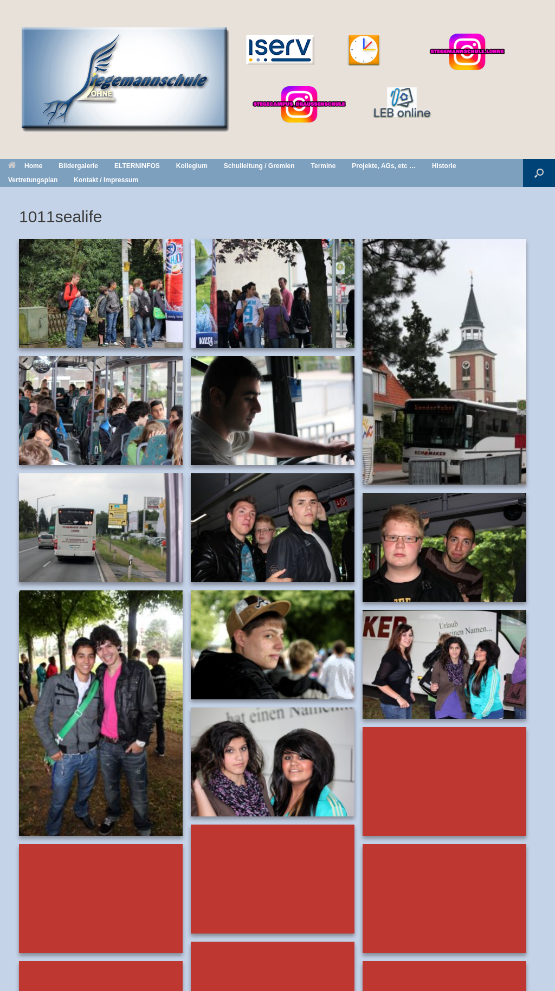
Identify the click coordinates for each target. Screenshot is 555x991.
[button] (539, 173)
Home (25, 166)
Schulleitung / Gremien (259, 166)
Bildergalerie (78, 166)
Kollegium (192, 166)
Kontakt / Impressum (106, 180)
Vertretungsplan (32, 180)
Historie (444, 166)
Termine (323, 166)
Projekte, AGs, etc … (384, 166)
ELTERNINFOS (137, 166)
